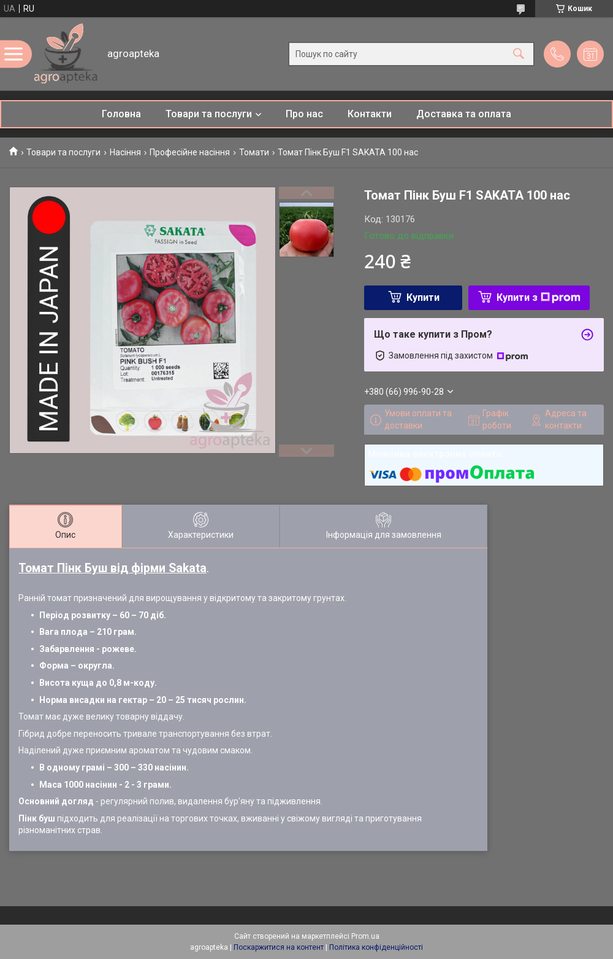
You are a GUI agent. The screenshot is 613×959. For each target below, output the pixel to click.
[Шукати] (518, 53)
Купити (423, 297)
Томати (254, 152)
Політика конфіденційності (376, 947)
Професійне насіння (190, 152)
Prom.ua (365, 936)
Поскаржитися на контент (279, 947)
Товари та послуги (209, 114)
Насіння (125, 152)
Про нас (304, 114)
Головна (121, 114)
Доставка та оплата (463, 114)
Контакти (370, 114)
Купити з (539, 297)
